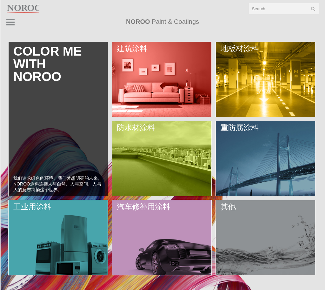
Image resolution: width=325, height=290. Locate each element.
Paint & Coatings (162, 21)
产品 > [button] (304, 24)
